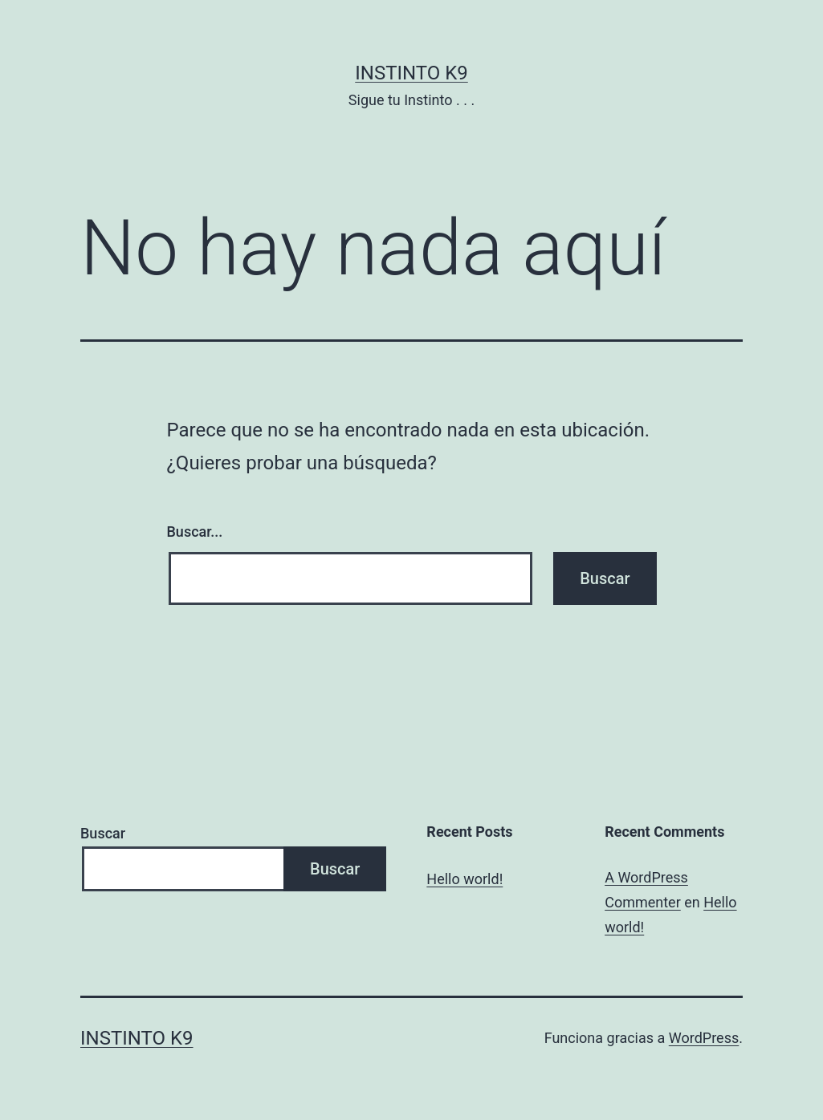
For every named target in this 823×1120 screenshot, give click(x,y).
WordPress (704, 1037)
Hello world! (464, 878)
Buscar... (195, 531)
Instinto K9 (411, 73)
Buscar (102, 833)
